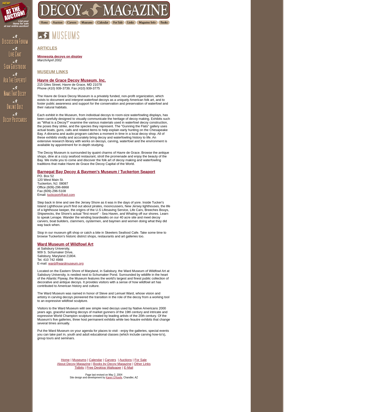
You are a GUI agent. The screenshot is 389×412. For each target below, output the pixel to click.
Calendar (95, 360)
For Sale (141, 360)
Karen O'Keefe (114, 377)
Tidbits (79, 367)
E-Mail (128, 367)
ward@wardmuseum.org (66, 263)
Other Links (142, 364)
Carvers (110, 360)
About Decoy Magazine (73, 364)
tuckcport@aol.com (61, 195)
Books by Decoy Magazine (112, 364)
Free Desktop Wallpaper (104, 367)
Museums (79, 360)
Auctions (125, 360)
